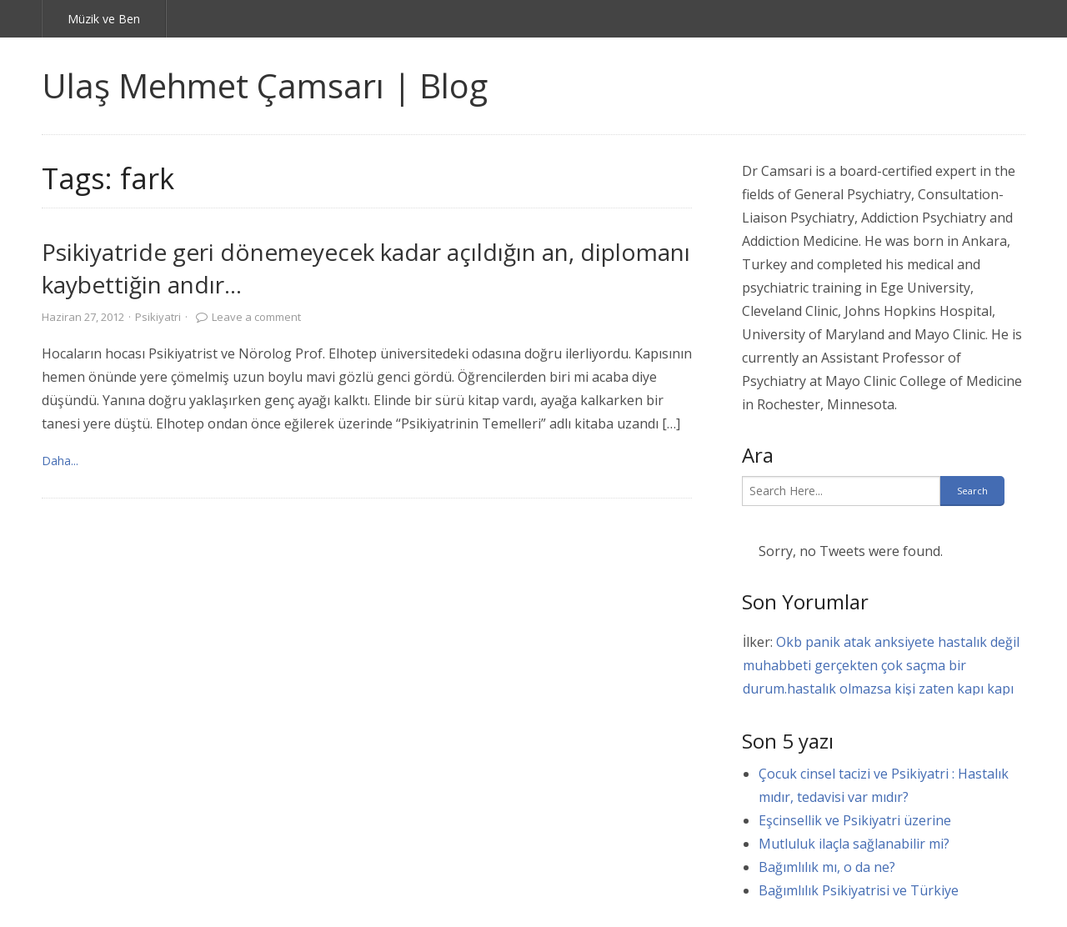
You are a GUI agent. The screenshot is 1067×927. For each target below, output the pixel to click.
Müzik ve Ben (104, 19)
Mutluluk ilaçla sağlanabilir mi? (854, 843)
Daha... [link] (60, 461)
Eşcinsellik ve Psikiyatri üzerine (855, 820)
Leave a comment (256, 316)
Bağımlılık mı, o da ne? (827, 867)
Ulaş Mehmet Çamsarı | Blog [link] (265, 85)
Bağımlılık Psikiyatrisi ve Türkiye (859, 890)
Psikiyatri (158, 316)
